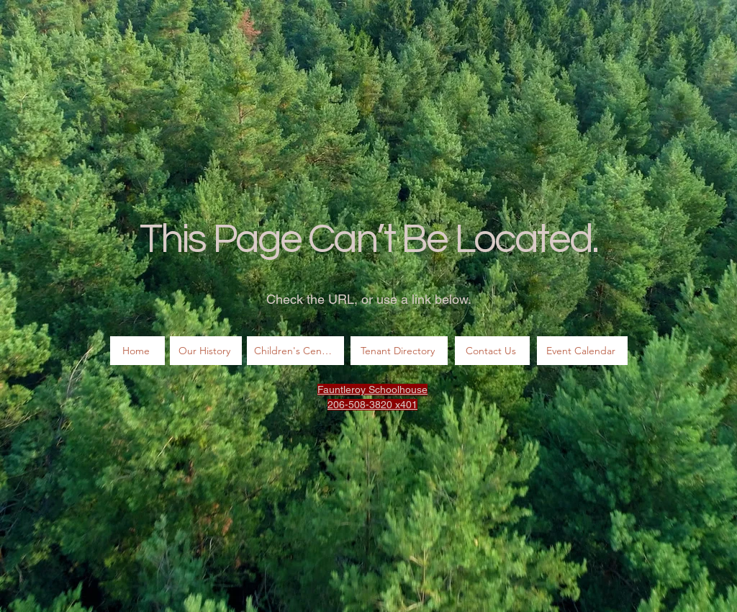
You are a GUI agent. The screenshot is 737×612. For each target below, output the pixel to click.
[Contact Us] (492, 350)
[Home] (137, 350)
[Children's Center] (295, 350)
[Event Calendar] (582, 350)
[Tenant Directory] (399, 350)
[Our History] (206, 350)
